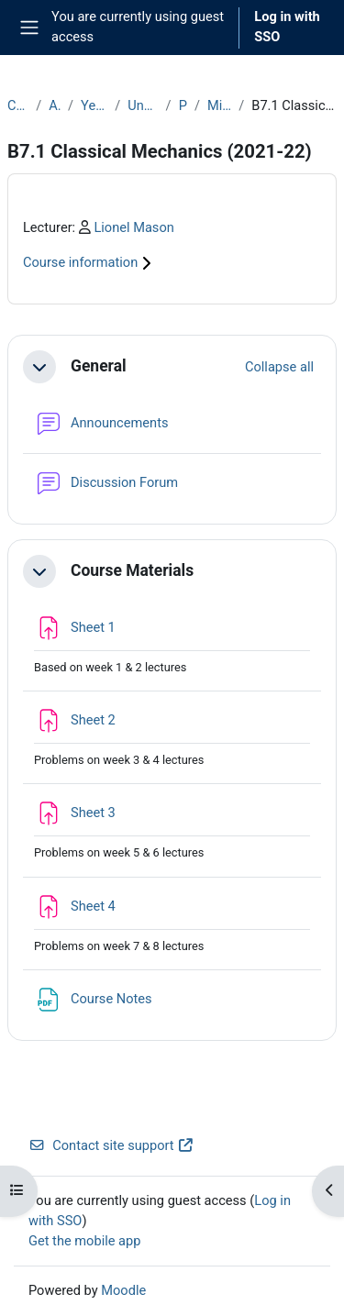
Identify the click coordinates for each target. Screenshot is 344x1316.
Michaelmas (219, 105)
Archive (55, 105)
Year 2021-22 (94, 105)
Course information (89, 262)
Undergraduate (143, 105)
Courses (17, 105)
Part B (183, 105)
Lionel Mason (133, 227)
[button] (39, 366)
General (99, 366)
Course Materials (132, 570)
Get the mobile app (84, 1241)
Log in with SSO (287, 26)
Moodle (123, 1290)
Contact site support (111, 1145)
